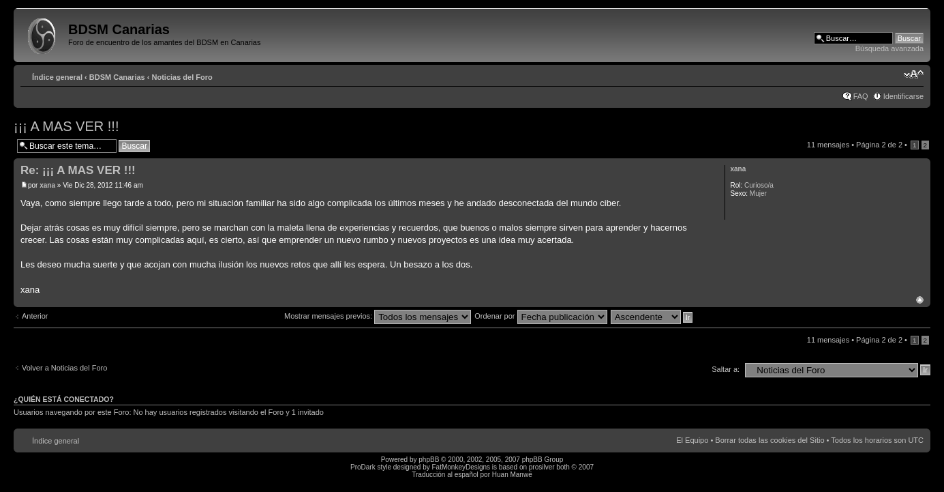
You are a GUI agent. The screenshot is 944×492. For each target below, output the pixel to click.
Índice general (57, 77)
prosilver (542, 467)
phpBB (428, 459)
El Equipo (692, 440)
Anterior (35, 316)
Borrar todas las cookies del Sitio (769, 440)
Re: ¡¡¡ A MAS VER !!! (78, 170)
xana (47, 185)
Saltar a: (726, 369)
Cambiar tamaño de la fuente (914, 74)
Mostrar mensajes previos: (377, 316)
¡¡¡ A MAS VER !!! (66, 126)
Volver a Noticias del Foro (64, 368)
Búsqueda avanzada (889, 48)
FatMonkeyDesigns (460, 467)
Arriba (920, 300)
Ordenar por (540, 316)
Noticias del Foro (182, 77)
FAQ (860, 96)
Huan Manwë (512, 474)
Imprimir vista (892, 74)
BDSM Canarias (117, 77)
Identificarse (903, 96)
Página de (879, 145)
